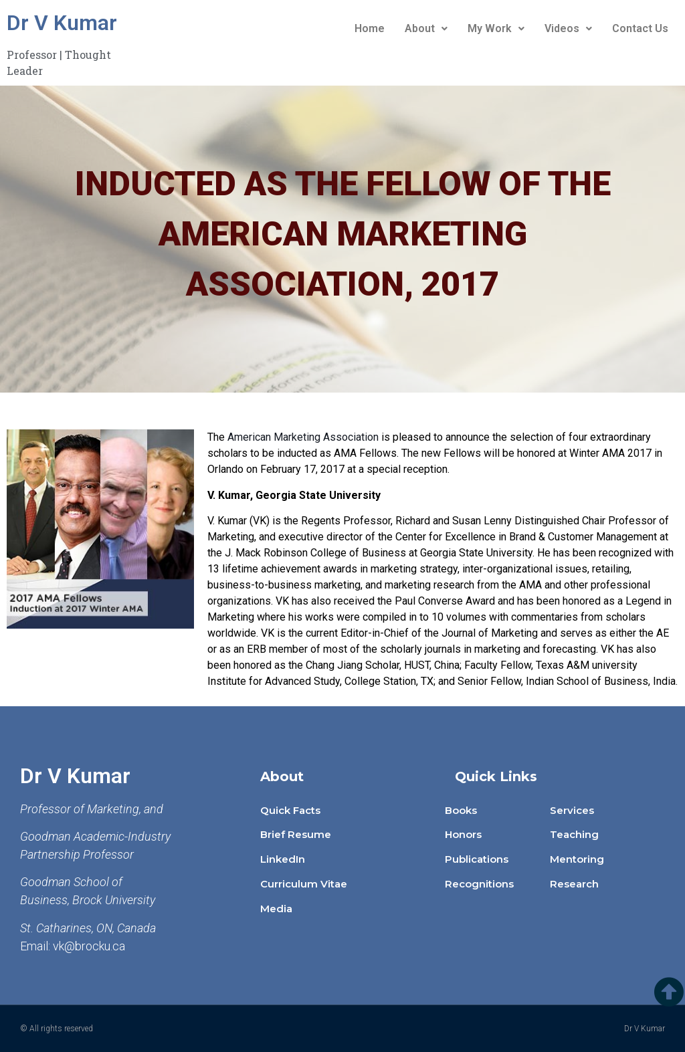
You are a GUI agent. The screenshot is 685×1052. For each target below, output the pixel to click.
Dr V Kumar (62, 22)
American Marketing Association (303, 437)
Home (370, 28)
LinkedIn (282, 859)
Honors (463, 834)
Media (276, 908)
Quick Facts (290, 810)
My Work (496, 28)
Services (572, 810)
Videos (568, 28)
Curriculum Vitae (303, 883)
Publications (476, 859)
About (426, 28)
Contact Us (640, 28)
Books (461, 810)
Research (574, 883)
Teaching (574, 834)
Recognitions (479, 883)
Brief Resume (295, 834)
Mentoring (577, 859)
